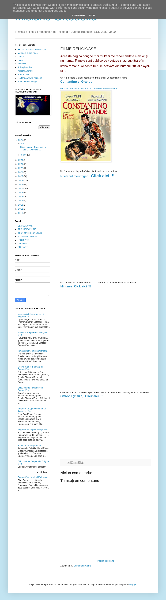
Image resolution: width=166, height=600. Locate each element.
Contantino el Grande (76, 81)
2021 (21, 172)
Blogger (133, 584)
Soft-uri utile (23, 74)
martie (24, 155)
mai (23, 143)
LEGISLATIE (23, 240)
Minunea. (75, 286)
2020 (21, 176)
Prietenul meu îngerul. (75, 176)
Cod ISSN (22, 243)
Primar (21, 56)
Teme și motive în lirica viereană (32, 351)
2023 (21, 164)
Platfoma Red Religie (27, 81)
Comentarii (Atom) (82, 566)
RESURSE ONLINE (27, 229)
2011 (21, 213)
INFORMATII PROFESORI (30, 233)
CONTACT (23, 247)
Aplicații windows (25, 67)
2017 (21, 188)
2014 (21, 200)
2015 (21, 196)
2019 (21, 180)
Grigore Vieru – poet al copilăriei (32, 429)
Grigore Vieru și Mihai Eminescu (32, 477)
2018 (21, 184)
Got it (92, 15)
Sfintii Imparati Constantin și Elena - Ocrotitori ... (33, 148)
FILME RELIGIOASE (27, 236)
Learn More (78, 15)
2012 (21, 209)
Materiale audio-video (28, 53)
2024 (21, 160)
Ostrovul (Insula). (81, 396)
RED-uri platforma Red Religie (32, 49)
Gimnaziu (22, 63)
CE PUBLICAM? (25, 226)
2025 (21, 140)
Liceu (20, 60)
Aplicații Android (25, 71)
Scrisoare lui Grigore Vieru (30, 445)
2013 (21, 205)
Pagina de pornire (105, 561)
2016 (21, 192)
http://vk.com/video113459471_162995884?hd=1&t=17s (89, 88)
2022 (21, 168)
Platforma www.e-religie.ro (30, 78)
